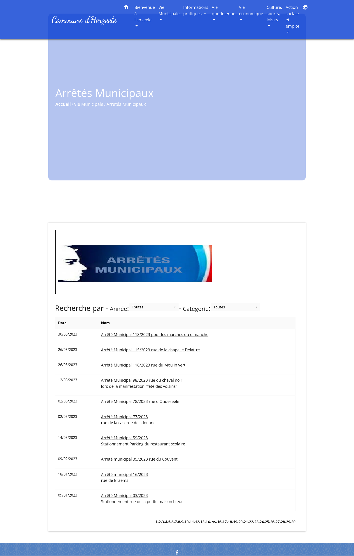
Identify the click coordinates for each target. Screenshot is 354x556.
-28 (282, 521)
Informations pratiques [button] (195, 10)
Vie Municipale (88, 104)
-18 (229, 521)
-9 (181, 521)
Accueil (63, 104)
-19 (234, 521)
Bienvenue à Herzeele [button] (144, 13)
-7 (175, 521)
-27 (276, 521)
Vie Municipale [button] (169, 10)
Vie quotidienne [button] (223, 10)
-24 (261, 521)
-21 (245, 521)
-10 (186, 521)
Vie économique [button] (251, 10)
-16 (218, 521)
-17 (224, 521)
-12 (196, 521)
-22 (250, 521)
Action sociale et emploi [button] (292, 16)
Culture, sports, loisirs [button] (274, 13)
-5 (168, 521)
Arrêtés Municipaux (126, 104)
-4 (165, 521)
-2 (159, 521)
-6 (172, 521)
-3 (162, 521)
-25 (266, 521)
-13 (201, 521)
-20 (239, 521)
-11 (191, 521)
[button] (126, 7)
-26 (271, 521)
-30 (293, 521)
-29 (287, 521)
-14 (207, 521)
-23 (255, 521)
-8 (178, 521)
